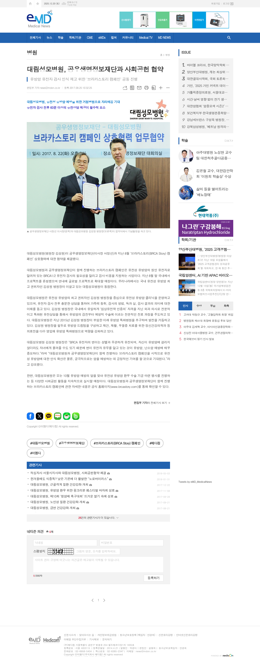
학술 (60, 37)
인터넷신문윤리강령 (187, 635)
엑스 (39, 416)
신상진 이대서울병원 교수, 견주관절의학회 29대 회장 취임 (208, 333)
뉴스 (49, 37)
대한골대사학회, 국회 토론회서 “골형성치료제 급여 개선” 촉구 (208, 79)
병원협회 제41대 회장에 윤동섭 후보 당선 (207, 321)
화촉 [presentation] (226, 306)
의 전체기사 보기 (150, 403)
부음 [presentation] (212, 306)
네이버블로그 (57, 416)
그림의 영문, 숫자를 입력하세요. (96, 551)
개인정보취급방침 (106, 635)
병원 (167, 54)
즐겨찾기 (37, 3)
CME (90, 37)
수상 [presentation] (198, 306)
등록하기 (153, 578)
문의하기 (107, 639)
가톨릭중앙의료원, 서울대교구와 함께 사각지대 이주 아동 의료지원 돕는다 (208, 92)
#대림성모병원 (40, 443)
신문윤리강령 (165, 635)
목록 (132, 88)
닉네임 (39, 542)
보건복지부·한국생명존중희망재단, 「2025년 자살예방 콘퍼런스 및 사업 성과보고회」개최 (208, 113)
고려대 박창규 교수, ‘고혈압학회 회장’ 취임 (208, 315)
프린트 (146, 88)
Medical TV (145, 37)
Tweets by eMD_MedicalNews (195, 482)
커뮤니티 (127, 37)
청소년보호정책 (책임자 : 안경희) (137, 635)
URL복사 (125, 88)
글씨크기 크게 (161, 88)
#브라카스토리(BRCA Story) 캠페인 (117, 443)
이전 (92, 600)
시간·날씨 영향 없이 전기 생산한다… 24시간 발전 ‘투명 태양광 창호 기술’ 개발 (208, 99)
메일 (139, 88)
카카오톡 (48, 416)
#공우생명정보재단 (71, 443)
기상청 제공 (71, 5)
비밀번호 (106, 542)
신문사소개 (70, 635)
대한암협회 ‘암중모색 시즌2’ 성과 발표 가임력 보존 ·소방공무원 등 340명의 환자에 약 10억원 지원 (208, 106)
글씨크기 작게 (168, 88)
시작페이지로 (30, 3)
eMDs (101, 37)
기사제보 (94, 639)
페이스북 (30, 416)
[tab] (185, 306)
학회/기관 (75, 37)
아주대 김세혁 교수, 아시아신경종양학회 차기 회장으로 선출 (208, 327)
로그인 (226, 3)
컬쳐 (114, 37)
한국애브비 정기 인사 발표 (199, 339)
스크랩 (153, 88)
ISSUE (186, 52)
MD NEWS (164, 37)
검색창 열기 (229, 38)
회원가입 (215, 3)
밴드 (75, 416)
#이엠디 (35, 453)
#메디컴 (154, 443)
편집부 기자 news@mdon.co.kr (43, 87)
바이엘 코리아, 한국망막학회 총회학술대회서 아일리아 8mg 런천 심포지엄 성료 (208, 65)
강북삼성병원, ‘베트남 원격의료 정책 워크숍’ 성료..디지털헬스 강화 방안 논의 (208, 127)
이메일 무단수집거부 (75, 639)
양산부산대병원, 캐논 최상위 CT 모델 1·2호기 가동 (208, 72)
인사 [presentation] (185, 306)
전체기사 (35, 37)
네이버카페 (66, 416)
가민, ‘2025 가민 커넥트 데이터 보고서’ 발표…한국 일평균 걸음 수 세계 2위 (208, 86)
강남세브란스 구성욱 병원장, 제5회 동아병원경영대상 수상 (208, 120)
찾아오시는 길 (86, 635)
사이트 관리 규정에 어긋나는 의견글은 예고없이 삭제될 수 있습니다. (77, 559)
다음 (104, 600)
